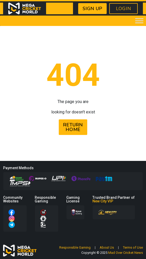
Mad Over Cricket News (125, 253)
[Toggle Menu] (139, 20)
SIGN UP (92, 8)
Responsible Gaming (75, 247)
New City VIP (102, 201)
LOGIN (123, 8)
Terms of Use (133, 247)
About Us (107, 247)
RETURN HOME (73, 127)
